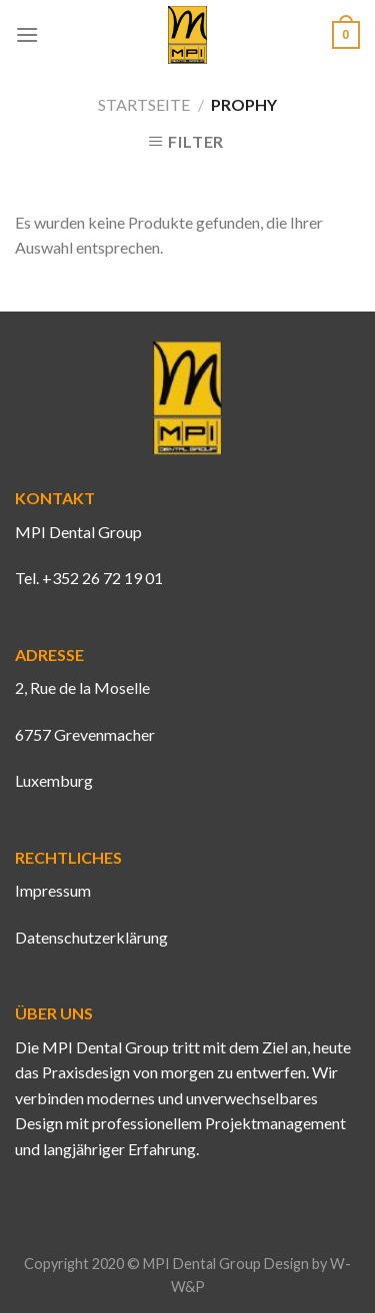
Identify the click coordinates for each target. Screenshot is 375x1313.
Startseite (144, 104)
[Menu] (27, 34)
